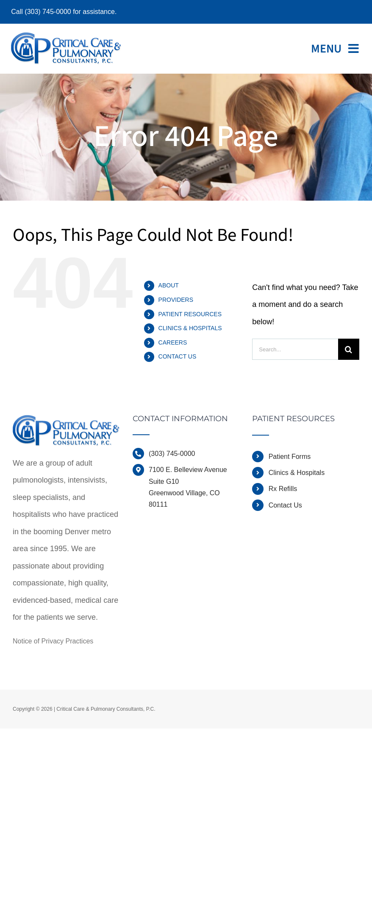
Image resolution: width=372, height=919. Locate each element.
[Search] (348, 349)
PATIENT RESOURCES (190, 314)
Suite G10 (164, 481)
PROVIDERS (175, 299)
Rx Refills (283, 488)
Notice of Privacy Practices (53, 641)
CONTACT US (177, 356)
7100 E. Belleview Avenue (188, 469)
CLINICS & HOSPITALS (190, 328)
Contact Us (285, 505)
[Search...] (295, 349)
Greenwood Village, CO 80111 (184, 498)
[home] (66, 423)
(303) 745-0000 (172, 453)
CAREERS (172, 342)
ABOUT (168, 285)
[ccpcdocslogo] (66, 36)
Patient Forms (290, 456)
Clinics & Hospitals (297, 472)
